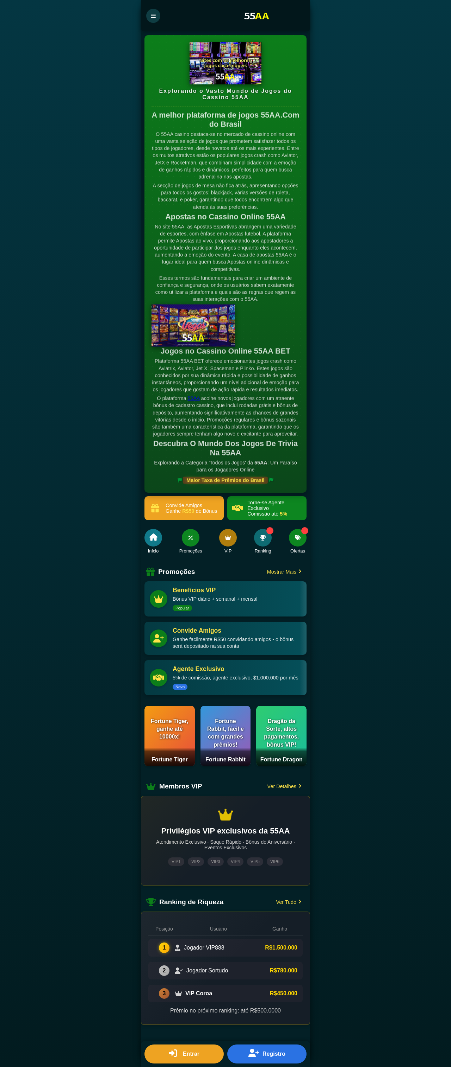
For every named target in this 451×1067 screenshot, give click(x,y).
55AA (193, 399)
